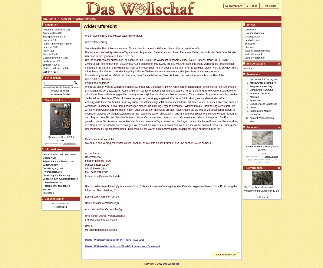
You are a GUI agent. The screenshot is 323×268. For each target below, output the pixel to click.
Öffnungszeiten (252, 36)
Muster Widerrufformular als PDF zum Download (114, 240)
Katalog (66, 18)
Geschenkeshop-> (52, 57)
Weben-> (47, 71)
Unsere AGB (50, 157)
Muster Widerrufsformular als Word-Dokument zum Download (122, 246)
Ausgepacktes (50, 33)
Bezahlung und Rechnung (57, 175)
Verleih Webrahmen (255, 57)
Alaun (253, 107)
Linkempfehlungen (254, 33)
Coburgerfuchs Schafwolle (263, 104)
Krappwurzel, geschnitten (263, 83)
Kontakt (48, 189)
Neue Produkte (54, 100)
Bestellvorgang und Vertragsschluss (54, 170)
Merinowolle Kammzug (261, 90)
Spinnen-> (48, 64)
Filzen (46, 50)
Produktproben (252, 40)
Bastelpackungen (52, 36)
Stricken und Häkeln (53, 68)
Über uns (249, 47)
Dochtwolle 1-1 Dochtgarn (263, 79)
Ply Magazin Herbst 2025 (61, 137)
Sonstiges (250, 43)
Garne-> (47, 54)
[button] (234, 6)
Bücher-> (47, 40)
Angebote (252, 127)
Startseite (49, 18)
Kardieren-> (49, 61)
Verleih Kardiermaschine (257, 50)
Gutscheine (251, 29)
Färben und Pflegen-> (54, 43)
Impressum (49, 193)
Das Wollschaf (171, 263)
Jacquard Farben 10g (261, 86)
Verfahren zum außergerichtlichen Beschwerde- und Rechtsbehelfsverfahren (61, 182)
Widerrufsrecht (86, 18)
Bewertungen (254, 167)
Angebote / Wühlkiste (54, 29)
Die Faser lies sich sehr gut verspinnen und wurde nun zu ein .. (261, 190)
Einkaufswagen (255, 63)
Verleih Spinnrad (253, 54)
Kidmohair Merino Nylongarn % (262, 146)
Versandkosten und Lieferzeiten (60, 154)
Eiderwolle (255, 100)
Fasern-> (47, 47)
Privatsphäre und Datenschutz (59, 161)
